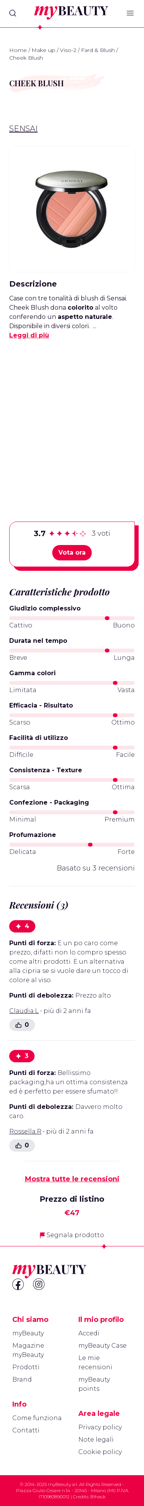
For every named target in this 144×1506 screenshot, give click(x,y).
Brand (22, 1379)
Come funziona (37, 1418)
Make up (43, 50)
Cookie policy (100, 1452)
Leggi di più (29, 335)
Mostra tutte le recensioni (72, 1179)
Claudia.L (24, 1011)
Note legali (96, 1439)
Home (18, 50)
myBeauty (28, 1333)
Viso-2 (68, 50)
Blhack (98, 1496)
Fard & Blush (98, 50)
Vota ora (72, 552)
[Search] (12, 13)
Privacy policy (100, 1427)
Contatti (26, 1430)
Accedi (88, 1333)
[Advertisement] (72, 418)
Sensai (23, 128)
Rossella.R (25, 1131)
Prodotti (26, 1367)
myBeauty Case (102, 1345)
